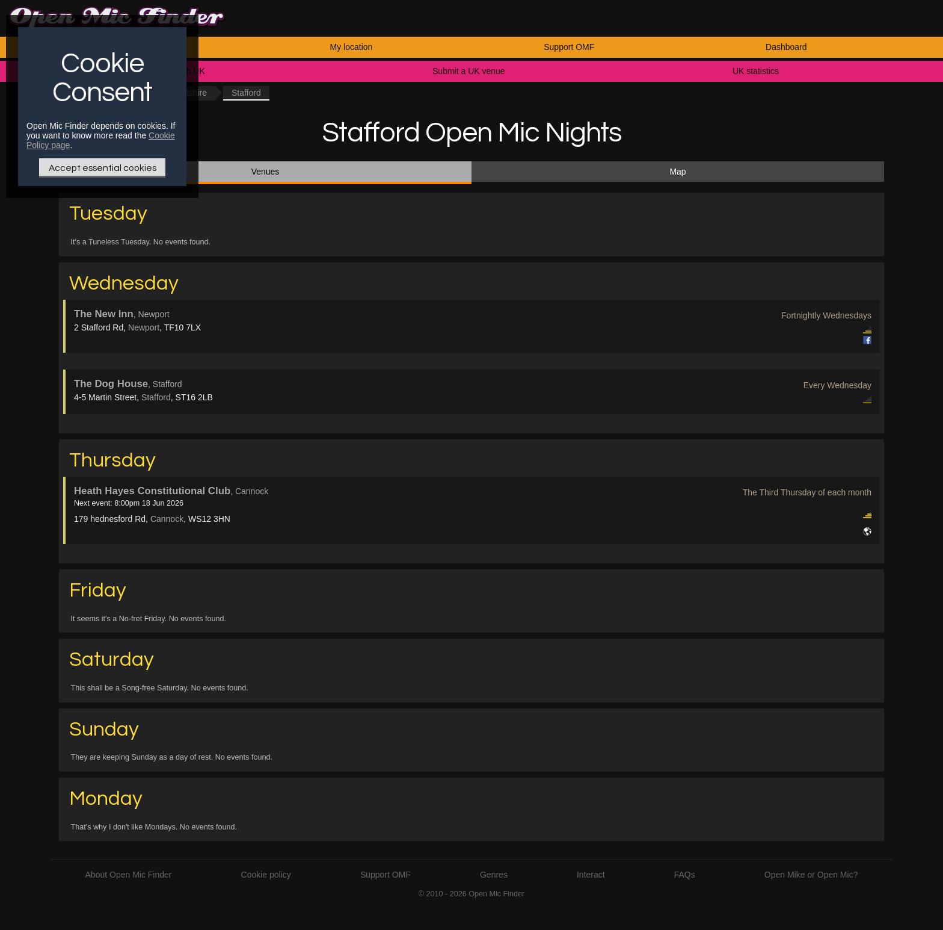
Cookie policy (266, 874)
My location (351, 47)
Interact (591, 874)
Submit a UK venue (468, 71)
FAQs (684, 874)
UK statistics (756, 71)
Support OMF (569, 47)
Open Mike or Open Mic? (811, 874)
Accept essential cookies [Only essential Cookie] (102, 168)
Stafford (156, 397)
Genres (494, 874)
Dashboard (786, 47)
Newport (143, 327)
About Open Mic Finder (128, 874)
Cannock (166, 519)
